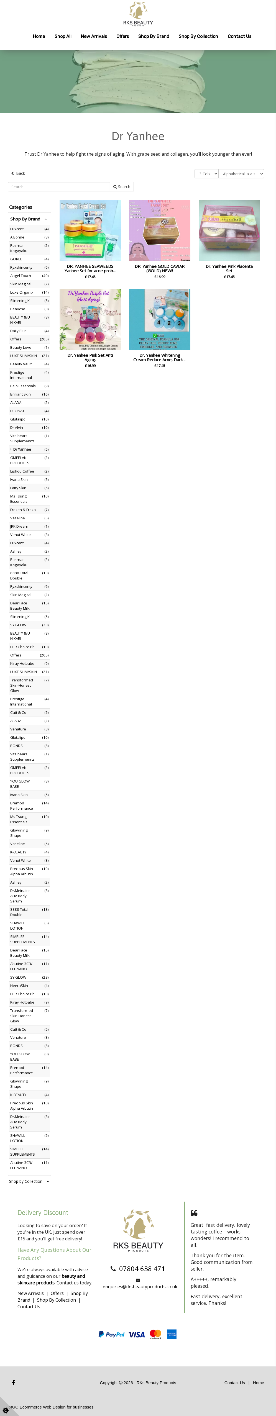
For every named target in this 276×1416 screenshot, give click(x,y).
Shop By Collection (56, 1300)
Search (121, 186)
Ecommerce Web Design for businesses (57, 1406)
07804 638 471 (142, 1268)
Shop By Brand (28, 219)
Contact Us (239, 36)
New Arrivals (94, 36)
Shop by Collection (198, 36)
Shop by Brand (153, 36)
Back (18, 173)
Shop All (63, 36)
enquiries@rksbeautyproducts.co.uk (140, 1287)
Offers (122, 36)
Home (39, 36)
